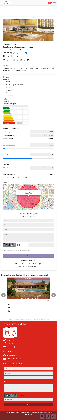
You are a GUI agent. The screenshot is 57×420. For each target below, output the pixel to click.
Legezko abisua (43, 412)
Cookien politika (35, 412)
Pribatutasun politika (25, 412)
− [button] (5, 188)
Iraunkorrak (7, 168)
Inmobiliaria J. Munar (14, 412)
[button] (3, 295)
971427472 (25, 217)
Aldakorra (19, 168)
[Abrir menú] (54, 2)
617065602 (32, 217)
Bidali (28, 256)
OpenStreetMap (45, 208)
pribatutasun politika (26, 250)
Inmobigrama (28, 414)
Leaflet (38, 208)
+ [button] (5, 186)
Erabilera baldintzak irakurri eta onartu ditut (17, 250)
